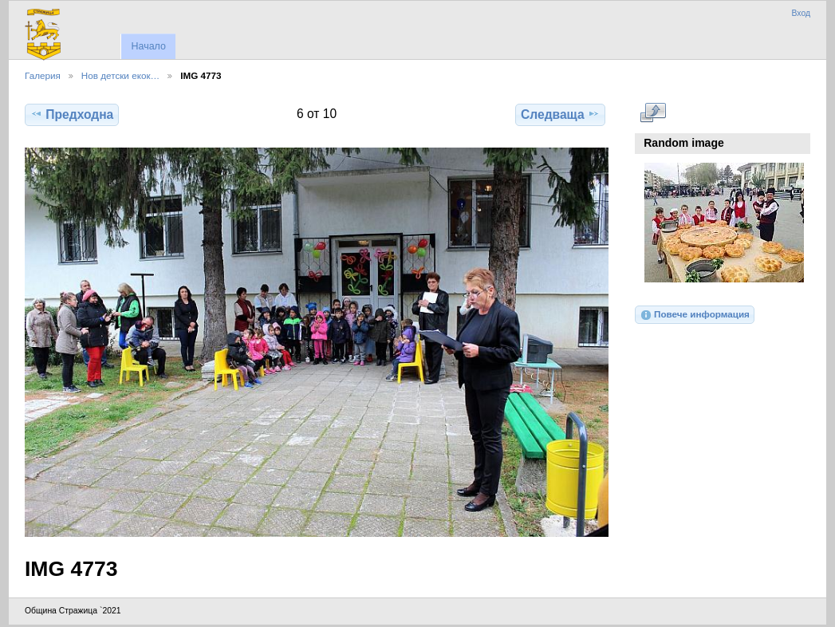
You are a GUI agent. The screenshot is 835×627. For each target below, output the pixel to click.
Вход (800, 13)
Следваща (560, 114)
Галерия (43, 75)
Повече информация (695, 315)
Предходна (71, 114)
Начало (148, 46)
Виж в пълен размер (653, 112)
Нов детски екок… (120, 75)
